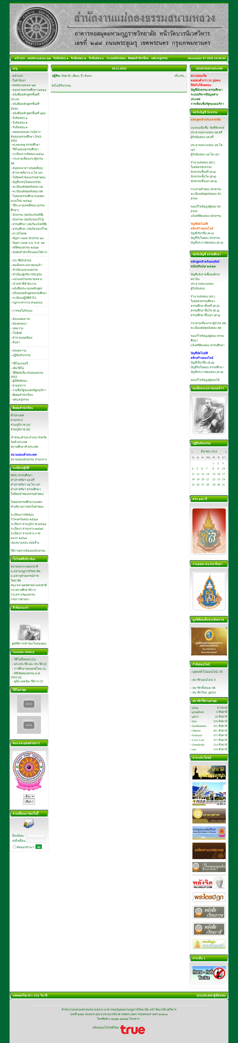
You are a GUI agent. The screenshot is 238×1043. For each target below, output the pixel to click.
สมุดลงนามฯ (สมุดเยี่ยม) (27, 168)
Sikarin (196, 730)
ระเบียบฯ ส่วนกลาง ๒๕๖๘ (27, 528)
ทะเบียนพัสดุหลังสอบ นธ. (28, 186)
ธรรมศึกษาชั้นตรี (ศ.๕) (205, 305)
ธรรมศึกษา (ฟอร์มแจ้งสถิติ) (29, 224)
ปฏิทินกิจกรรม (21, 355)
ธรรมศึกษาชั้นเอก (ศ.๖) (205, 315)
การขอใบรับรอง (22, 310)
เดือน (75, 75)
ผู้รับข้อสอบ (198, 288)
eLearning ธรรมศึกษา (26, 144)
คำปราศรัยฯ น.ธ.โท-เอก (27, 172)
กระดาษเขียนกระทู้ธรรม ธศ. (208, 323)
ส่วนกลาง (16, 420)
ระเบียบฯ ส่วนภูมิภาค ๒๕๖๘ (28, 524)
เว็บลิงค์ (17, 333)
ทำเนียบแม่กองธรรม (25, 269)
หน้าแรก (17, 75)
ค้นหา (16, 342)
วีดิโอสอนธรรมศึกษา (25, 149)
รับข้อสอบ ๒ (20, 122)
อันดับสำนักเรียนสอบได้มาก (29, 252)
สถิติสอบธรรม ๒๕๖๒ (25, 247)
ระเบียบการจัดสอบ (22, 514)
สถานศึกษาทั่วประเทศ (24, 446)
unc (194, 749)
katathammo (199, 726)
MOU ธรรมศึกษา (21, 475)
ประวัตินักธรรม (21, 260)
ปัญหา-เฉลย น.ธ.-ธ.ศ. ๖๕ (28, 242)
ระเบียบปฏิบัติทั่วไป (24, 297)
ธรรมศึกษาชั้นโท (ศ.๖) (205, 310)
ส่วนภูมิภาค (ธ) (20, 429)
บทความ (17, 328)
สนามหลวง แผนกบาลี (24, 566)
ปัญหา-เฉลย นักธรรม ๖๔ (28, 238)
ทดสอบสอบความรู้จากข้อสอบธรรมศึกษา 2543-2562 (26, 136)
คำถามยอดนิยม (22, 337)
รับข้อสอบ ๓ (20, 127)
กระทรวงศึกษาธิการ (23, 590)
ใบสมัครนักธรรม (201, 167)
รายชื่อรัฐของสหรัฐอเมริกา (29, 390)
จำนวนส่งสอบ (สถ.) (203, 162)
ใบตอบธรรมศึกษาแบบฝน (26, 502)
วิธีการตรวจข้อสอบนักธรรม (28, 550)
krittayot (197, 735)
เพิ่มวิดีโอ (18, 368)
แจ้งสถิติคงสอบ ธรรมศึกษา (207, 345)
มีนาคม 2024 (209, 451)
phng (195, 707)
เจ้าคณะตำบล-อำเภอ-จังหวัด (28, 437)
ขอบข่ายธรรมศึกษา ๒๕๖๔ (29, 89)
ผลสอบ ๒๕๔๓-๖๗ (24, 85)
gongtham (198, 712)
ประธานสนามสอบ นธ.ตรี (206, 132)
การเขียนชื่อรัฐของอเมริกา (207, 104)
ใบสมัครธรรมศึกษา (203, 301)
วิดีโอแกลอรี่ (20, 363)
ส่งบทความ (19, 350)
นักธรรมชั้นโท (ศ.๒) (203, 176)
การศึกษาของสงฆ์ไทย (28, 668)
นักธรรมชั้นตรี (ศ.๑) (203, 171)
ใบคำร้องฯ (18, 80)
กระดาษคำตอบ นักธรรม (206, 189)
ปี (82, 75)
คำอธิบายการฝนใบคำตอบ (27, 506)
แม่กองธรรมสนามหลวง (27, 279)
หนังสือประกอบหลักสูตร (27, 288)
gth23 (212, 692)
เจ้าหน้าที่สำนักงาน (24, 283)
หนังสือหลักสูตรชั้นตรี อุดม (29, 113)
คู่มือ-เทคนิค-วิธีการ (26, 681)
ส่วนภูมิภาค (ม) (20, 424)
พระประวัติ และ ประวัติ (28, 664)
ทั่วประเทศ (17, 415)
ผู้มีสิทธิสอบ (19, 380)
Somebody (198, 744)
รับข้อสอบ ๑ (20, 118)
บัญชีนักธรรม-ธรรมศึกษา (206, 89)
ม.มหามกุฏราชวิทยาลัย (25, 571)
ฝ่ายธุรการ (19, 385)
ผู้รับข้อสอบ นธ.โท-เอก (205, 154)
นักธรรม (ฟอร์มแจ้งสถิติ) (27, 214)
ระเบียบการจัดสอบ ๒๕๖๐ (28, 154)
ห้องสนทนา (19, 323)
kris (194, 721)
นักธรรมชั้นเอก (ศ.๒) (204, 181)
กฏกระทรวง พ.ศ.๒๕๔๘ (27, 302)
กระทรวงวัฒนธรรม (23, 594)
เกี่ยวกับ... (180, 75)
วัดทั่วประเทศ (19, 442)
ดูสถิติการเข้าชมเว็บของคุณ (29, 643)
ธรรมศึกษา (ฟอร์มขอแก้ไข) (29, 228)
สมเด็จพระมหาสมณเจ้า (27, 265)
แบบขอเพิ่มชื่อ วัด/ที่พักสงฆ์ (207, 127)
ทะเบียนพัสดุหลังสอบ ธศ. (28, 191)
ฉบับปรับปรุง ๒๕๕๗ (203, 266)
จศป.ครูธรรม (20, 399)
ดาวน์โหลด (19, 233)
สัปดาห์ (65, 75)
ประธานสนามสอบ (202, 283)
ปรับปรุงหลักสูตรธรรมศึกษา (29, 293)
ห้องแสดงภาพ (21, 319)
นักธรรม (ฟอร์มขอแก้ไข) (28, 219)
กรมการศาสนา (20, 599)
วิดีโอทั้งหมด (22, 659)
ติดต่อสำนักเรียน (22, 394)
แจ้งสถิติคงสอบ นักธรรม (206, 216)
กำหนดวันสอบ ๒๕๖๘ (24, 519)
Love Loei (198, 740)
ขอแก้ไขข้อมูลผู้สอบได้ (205, 380)
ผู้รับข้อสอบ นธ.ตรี (202, 137)
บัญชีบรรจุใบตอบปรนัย (26, 182)
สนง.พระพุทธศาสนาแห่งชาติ (29, 585)
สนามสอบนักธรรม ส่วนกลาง (29, 459)
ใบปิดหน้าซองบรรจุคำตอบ (28, 177)
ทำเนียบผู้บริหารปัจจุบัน (27, 274)
